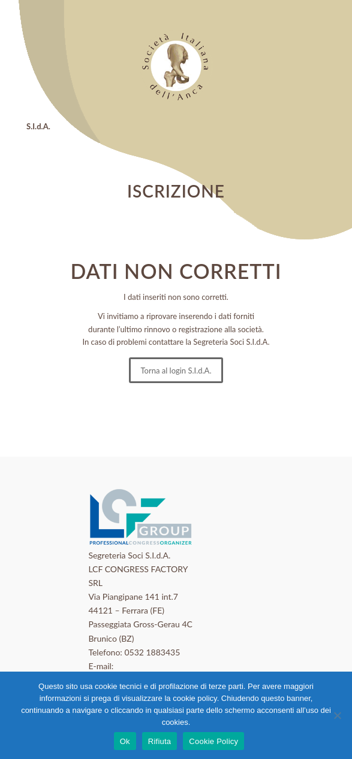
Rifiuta (160, 741)
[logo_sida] (176, 66)
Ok (125, 741)
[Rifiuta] (337, 715)
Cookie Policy (213, 741)
